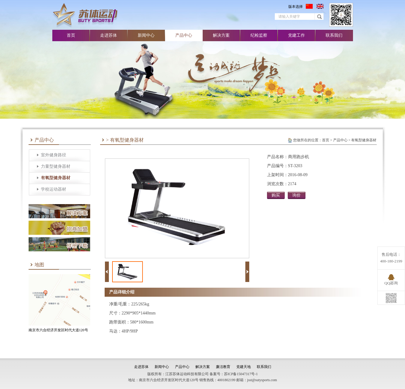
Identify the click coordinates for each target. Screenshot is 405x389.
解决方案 (221, 35)
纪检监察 (258, 35)
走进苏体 (108, 35)
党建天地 (243, 367)
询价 (296, 195)
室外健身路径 (53, 155)
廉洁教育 (223, 367)
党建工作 (296, 35)
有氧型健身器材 (55, 178)
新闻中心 (146, 35)
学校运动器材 (53, 189)
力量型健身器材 (55, 166)
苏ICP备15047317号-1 (241, 374)
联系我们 (334, 35)
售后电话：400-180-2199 (391, 257)
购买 (276, 195)
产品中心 (183, 35)
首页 (71, 35)
